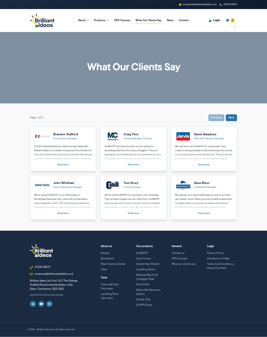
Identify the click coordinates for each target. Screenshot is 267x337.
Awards (105, 253)
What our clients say (184, 264)
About (83, 20)
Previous (216, 118)
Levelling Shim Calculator (109, 296)
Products (101, 20)
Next (231, 118)
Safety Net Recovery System (148, 292)
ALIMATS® (142, 253)
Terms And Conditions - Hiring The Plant (221, 266)
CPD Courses (122, 20)
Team (104, 269)
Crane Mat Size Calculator (110, 286)
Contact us (178, 253)
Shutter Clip (143, 299)
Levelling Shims (145, 269)
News (170, 20)
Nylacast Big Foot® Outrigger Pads (147, 277)
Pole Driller (142, 284)
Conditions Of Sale (218, 258)
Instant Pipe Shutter (148, 264)
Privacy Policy (215, 253)
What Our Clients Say (148, 21)
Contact (184, 20)
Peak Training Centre (113, 264)
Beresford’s (107, 258)
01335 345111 (40, 268)
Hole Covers (143, 258)
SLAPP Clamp (144, 305)
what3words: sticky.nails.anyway (46, 296)
